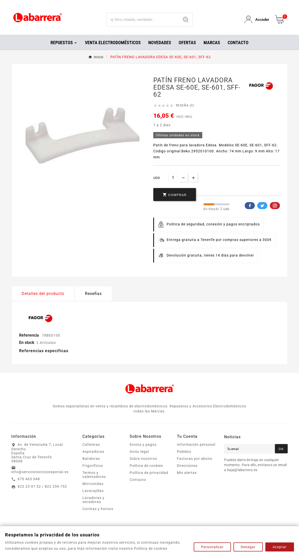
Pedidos (184, 452)
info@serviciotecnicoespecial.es (40, 472)
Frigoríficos (92, 466)
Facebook (250, 205)
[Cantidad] (173, 177)
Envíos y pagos (143, 445)
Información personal (196, 445)
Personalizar (212, 547)
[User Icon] (256, 19)
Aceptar (280, 547)
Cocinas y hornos (97, 509)
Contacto (138, 480)
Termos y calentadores (94, 475)
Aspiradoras (93, 452)
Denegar (248, 547)
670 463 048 (29, 479)
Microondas (93, 484)
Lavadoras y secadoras (93, 500)
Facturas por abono (194, 459)
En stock (26, 342)
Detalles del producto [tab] (43, 293)
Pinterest (275, 205)
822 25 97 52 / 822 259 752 (42, 486)
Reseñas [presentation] (93, 293)
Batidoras (91, 459)
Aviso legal (139, 452)
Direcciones (187, 466)
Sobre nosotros (143, 459)
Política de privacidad (149, 473)
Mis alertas (187, 473)
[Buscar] (143, 19)
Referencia (29, 335)
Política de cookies (146, 466)
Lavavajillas (93, 491)
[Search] (185, 19)
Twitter (262, 205)
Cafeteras (91, 445)
